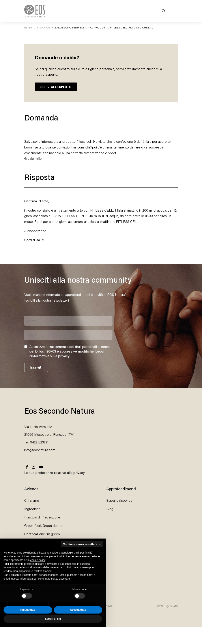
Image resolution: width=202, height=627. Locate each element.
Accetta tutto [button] (78, 609)
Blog (109, 508)
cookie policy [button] (37, 560)
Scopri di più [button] (53, 618)
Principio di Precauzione (42, 517)
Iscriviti (36, 367)
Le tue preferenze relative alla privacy (54, 472)
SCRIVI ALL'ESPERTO (55, 87)
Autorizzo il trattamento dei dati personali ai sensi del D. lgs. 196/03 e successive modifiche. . (69, 351)
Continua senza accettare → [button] (82, 544)
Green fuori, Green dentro (43, 525)
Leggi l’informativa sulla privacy (66, 353)
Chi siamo (31, 500)
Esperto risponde (119, 500)
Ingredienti (32, 508)
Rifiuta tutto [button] (27, 609)
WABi (174, 606)
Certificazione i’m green (42, 533)
